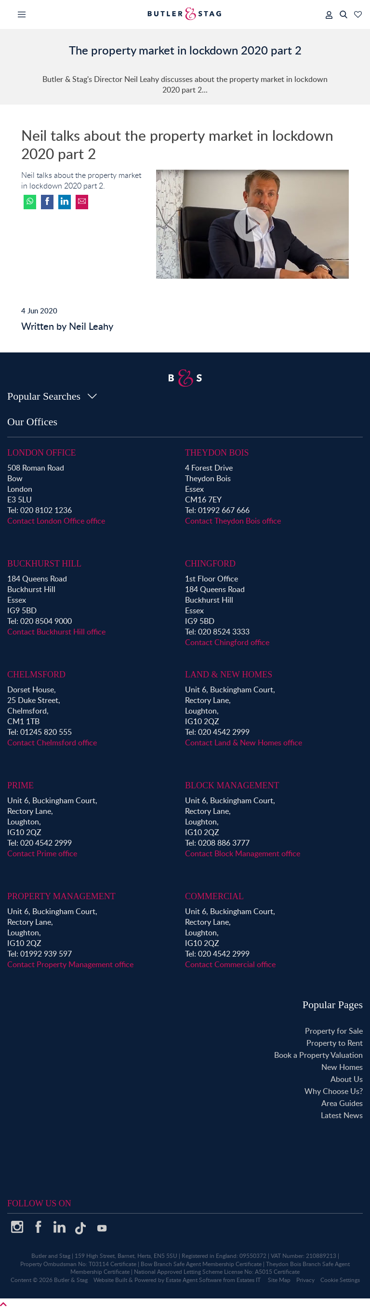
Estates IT (249, 1280)
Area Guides (342, 1103)
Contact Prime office (42, 853)
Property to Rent (334, 1043)
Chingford (210, 563)
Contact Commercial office (230, 964)
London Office (41, 453)
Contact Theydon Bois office (233, 520)
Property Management (61, 896)
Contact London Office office (56, 520)
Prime (20, 785)
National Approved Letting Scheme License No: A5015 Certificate (217, 1272)
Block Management (232, 785)
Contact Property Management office (70, 964)
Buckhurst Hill (44, 563)
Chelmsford (36, 674)
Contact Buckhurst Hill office (56, 631)
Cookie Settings (340, 1280)
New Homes (342, 1067)
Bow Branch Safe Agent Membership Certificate (201, 1264)
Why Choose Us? (333, 1091)
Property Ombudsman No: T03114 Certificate (78, 1264)
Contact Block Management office (242, 853)
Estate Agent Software (194, 1280)
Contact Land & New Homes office (243, 742)
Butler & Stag (71, 1280)
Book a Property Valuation (318, 1055)
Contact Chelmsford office (52, 742)
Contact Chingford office (227, 642)
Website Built (110, 1280)
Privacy (305, 1280)
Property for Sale (334, 1031)
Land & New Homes (228, 674)
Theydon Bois (217, 453)
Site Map (279, 1280)
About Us (346, 1079)
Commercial (214, 896)
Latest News (342, 1115)
